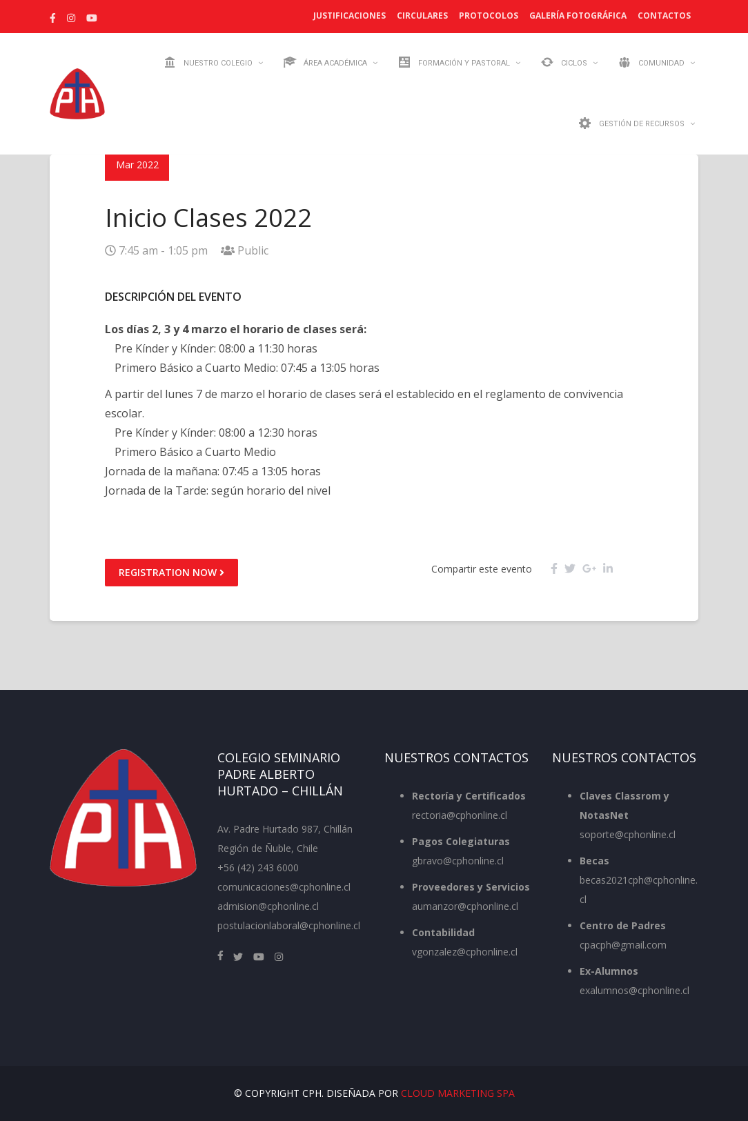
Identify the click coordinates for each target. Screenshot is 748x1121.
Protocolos (488, 15)
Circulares (422, 15)
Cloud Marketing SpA (458, 1093)
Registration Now (171, 572)
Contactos (664, 15)
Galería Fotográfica (578, 15)
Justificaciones (349, 15)
